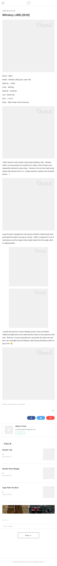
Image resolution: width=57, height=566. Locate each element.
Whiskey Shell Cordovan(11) (9, 404)
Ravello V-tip (7, 450)
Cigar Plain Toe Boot (10, 488)
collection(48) (21, 404)
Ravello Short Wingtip (10, 469)
